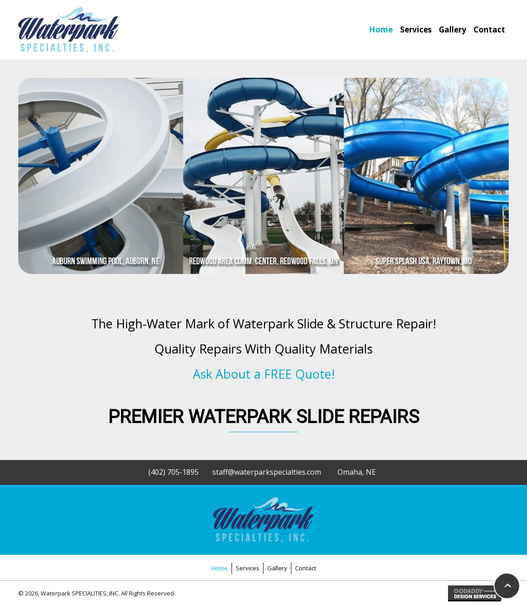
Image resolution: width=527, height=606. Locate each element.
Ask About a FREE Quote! (264, 373)
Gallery (277, 568)
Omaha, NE (356, 472)
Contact (305, 568)
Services (247, 568)
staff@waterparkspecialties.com (266, 472)
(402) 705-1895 (173, 472)
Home (219, 568)
